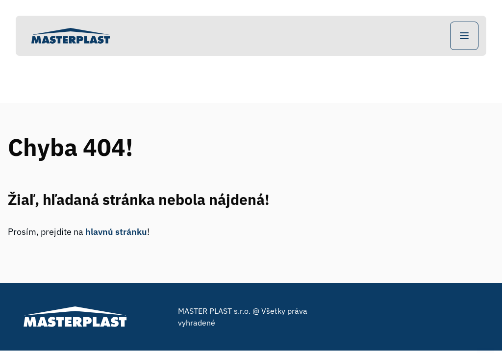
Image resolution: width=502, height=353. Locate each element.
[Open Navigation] (464, 36)
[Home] (70, 36)
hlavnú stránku (116, 231)
